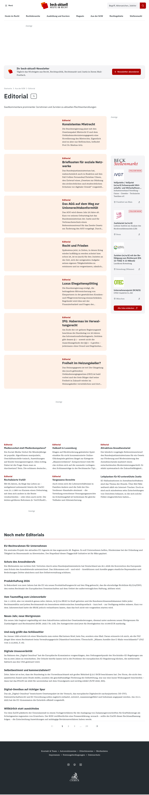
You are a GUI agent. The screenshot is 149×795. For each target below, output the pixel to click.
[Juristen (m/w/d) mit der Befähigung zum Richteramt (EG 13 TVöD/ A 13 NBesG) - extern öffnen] (139, 269)
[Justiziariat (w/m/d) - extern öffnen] (139, 235)
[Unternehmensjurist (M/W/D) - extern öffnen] (139, 299)
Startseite (8, 89)
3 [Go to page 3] (74, 726)
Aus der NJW (20, 89)
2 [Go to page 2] (68, 726)
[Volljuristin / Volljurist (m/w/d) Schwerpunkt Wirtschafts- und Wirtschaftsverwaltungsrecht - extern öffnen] (139, 202)
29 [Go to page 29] (87, 726)
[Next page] (97, 727)
